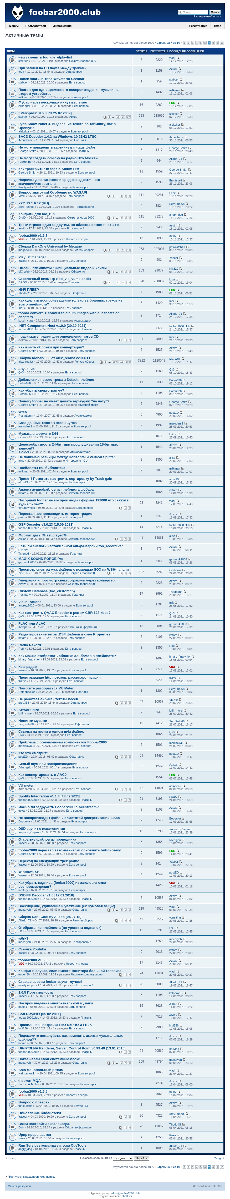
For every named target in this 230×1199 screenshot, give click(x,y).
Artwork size (28, 710)
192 (128, 362)
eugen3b (24, 974)
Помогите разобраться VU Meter (46, 688)
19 (128, 282)
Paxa (21, 1138)
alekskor (23, 131)
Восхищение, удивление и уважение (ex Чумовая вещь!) (66, 906)
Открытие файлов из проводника (47, 839)
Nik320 (173, 268)
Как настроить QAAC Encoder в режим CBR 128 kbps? (64, 613)
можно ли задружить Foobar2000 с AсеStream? (58, 807)
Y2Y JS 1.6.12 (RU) (33, 203)
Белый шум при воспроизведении (48, 764)
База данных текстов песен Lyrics (47, 423)
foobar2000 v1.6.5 (33, 1091)
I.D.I (21, 931)
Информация (62, 25)
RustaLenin (25, 415)
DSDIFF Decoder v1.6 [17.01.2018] (46, 895)
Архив (73, 116)
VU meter (26, 785)
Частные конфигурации (87, 974)
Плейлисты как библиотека (41, 468)
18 (123, 282)
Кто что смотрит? (33, 753)
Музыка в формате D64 (38, 434)
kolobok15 (175, 993)
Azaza (173, 68)
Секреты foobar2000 (82, 60)
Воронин (24, 821)
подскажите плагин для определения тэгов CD (58, 336)
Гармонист (25, 161)
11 (118, 250)
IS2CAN (23, 451)
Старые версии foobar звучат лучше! (50, 982)
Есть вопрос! (74, 71)
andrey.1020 (26, 605)
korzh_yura (25, 320)
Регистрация (198, 25)
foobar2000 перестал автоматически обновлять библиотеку (69, 850)
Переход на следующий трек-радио (48, 861)
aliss (21, 460)
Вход (217, 25)
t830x (172, 236)
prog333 (23, 702)
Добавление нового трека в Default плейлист (57, 380)
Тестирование (84, 206)
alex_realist (25, 361)
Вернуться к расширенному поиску (31, 1176)
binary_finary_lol (28, 659)
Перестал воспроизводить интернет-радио (55, 514)
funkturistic (25, 1105)
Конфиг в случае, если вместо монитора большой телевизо (69, 971)
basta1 (22, 1006)
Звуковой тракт (88, 404)
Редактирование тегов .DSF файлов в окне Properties (64, 634)
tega (21, 71)
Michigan (175, 840)
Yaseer (22, 260)
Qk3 (21, 372)
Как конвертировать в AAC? (42, 775)
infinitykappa (26, 985)
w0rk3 (23, 938)
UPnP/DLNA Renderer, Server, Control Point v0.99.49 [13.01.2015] (72, 1048)
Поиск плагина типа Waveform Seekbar (51, 79)
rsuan (22, 437)
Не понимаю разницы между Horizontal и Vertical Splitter (66, 457)
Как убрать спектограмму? (41, 390)
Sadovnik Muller (28, 1084)
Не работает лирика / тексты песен (48, 699)
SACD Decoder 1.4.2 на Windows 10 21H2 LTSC (57, 137)
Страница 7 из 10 (168, 42)
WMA (22, 412)
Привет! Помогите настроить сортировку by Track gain (65, 479)
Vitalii (21, 196)
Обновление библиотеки (39, 1113)
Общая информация (84, 627)
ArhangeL (24, 105)
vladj (172, 58)
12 (123, 250)
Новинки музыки (32, 721)
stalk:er (23, 60)
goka (21, 810)
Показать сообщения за (114, 1157)
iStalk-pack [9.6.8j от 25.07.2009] (45, 113)
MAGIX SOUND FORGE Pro (40, 559)
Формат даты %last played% (42, 535)
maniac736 (25, 745)
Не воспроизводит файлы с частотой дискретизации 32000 (69, 818)
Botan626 (24, 383)
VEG (21, 239)
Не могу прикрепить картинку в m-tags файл (56, 147)
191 (121, 362)
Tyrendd (23, 553)
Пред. (12, 1158)
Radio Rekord (29, 645)
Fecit (172, 193)
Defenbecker (26, 691)
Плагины (80, 140)
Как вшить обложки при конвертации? (51, 347)
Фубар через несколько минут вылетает (53, 102)
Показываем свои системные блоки (49, 1059)
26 (123, 117)
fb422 (22, 681)
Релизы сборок (84, 249)
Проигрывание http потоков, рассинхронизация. (59, 677)
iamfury (23, 890)
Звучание (26, 369)
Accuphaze (25, 140)
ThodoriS (24, 293)
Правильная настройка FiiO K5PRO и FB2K (55, 1025)
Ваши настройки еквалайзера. (44, 1124)
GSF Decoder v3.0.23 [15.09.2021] (46, 524)
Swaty (173, 796)
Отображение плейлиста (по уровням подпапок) (59, 928)
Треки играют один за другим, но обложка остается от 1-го (68, 225)
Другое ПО (81, 1105)
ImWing (174, 1048)
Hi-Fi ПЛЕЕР (28, 290)
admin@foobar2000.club (125, 1193)
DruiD (22, 217)
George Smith (27, 150)
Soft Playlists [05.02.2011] (39, 1014)
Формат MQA (29, 1081)
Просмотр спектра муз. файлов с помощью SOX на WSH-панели (73, 569)
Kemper (23, 627)
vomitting (175, 917)
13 (128, 250)
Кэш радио (27, 667)
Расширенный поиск (207, 16)
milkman (23, 97)
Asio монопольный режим (41, 1070)
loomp (22, 1043)
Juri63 (173, 1003)
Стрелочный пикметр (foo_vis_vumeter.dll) (54, 279)
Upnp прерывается (34, 1135)
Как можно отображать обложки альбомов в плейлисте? (67, 656)
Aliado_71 (175, 158)
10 (222, 42)
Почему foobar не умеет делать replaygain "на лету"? (63, 401)
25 (118, 117)
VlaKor (173, 699)
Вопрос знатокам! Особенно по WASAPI (52, 192)
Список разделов (19, 1186)
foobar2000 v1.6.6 (33, 960)
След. (218, 1158)
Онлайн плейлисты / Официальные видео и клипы (62, 268)
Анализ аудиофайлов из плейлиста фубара (56, 489)
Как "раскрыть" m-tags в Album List (48, 169)
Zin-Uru (23, 573)
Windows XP (28, 872)
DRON (22, 282)
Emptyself (24, 187)
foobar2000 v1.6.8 (33, 236)
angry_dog (176, 214)
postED (174, 412)
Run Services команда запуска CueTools (52, 1145)
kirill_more (25, 713)
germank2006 (27, 562)
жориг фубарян (28, 832)
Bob (21, 1127)
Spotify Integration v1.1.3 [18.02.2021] (49, 796)
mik (171, 602)
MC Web (24, 271)
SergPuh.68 (26, 206)
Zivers (173, 1014)
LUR (172, 103)
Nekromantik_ (27, 1073)
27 (128, 117)
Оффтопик (78, 271)
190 (115, 362)
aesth (21, 228)
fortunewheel (26, 507)
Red (21, 648)
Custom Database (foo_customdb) (46, 591)
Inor (20, 307)
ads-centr (175, 786)
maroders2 (25, 426)
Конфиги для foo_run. (37, 214)
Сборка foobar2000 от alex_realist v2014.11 (54, 358)
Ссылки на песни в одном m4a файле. (51, 731)
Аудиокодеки (82, 320)
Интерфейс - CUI (77, 460)
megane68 (25, 249)
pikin (21, 517)
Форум (14, 25)
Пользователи (35, 25)
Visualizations (30, 602)
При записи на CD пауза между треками (52, 68)
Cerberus (175, 570)
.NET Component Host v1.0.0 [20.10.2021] (52, 326)
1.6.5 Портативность (35, 992)
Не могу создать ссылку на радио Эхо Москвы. (59, 158)
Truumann (175, 591)
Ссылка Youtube (32, 949)
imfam (22, 493)
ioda (172, 279)
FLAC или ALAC (32, 623)
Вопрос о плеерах (33, 1102)
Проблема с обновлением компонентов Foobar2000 (62, 742)
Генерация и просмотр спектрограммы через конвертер (66, 580)
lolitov (173, 434)
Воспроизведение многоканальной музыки (55, 1003)
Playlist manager (32, 257)
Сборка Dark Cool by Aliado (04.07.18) (49, 917)
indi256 (23, 1028)
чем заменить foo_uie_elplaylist (45, 57)
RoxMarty (24, 594)
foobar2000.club (28, 329)
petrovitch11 (177, 247)
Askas (22, 538)
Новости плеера (77, 239)
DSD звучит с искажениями (41, 829)
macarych (24, 909)
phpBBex (127, 1196)
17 (118, 282)
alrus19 (23, 482)
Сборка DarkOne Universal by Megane (50, 246)
